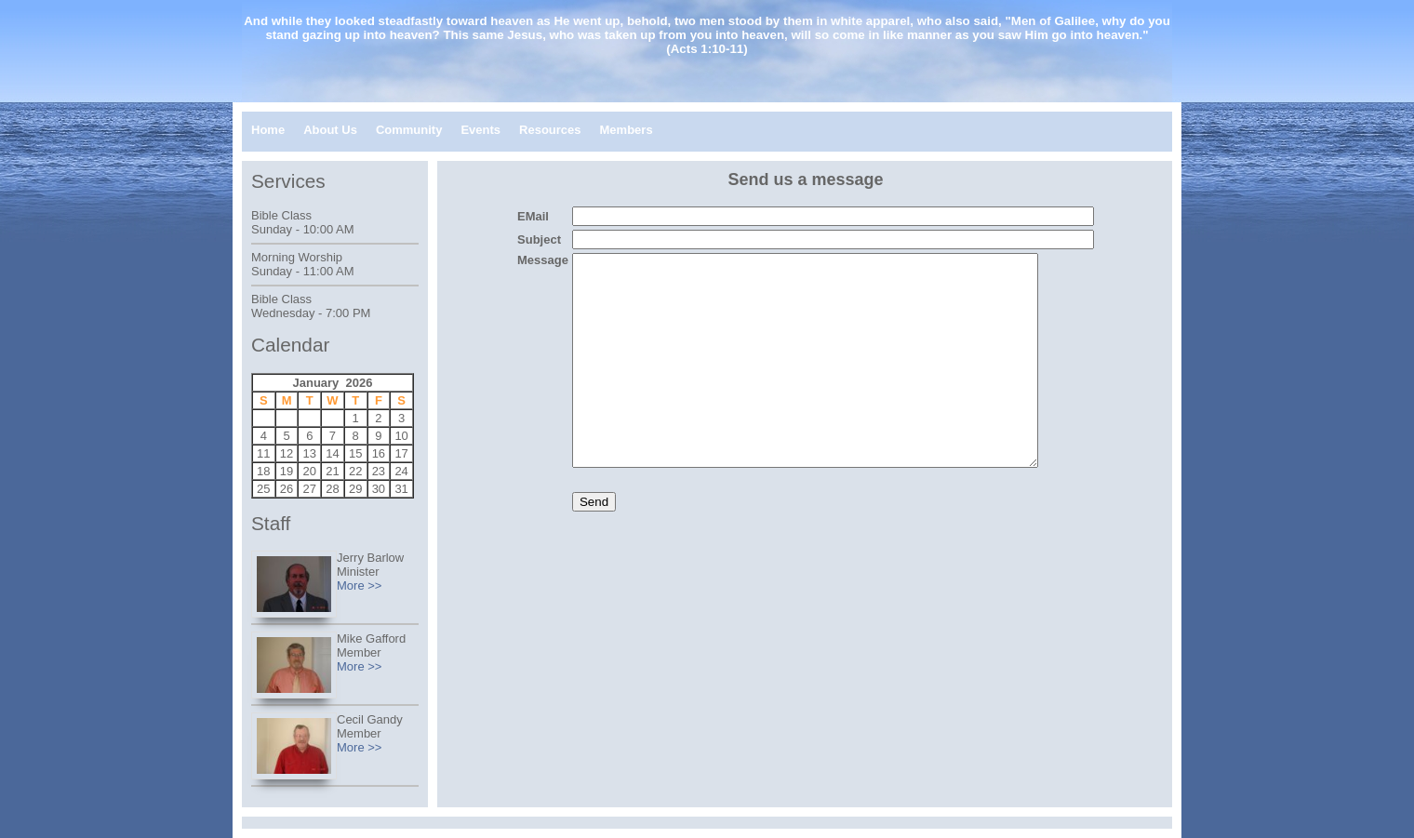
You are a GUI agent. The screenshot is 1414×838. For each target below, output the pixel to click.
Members (626, 130)
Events (480, 130)
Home (268, 130)
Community (409, 130)
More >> (359, 585)
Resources (549, 130)
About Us (330, 130)
